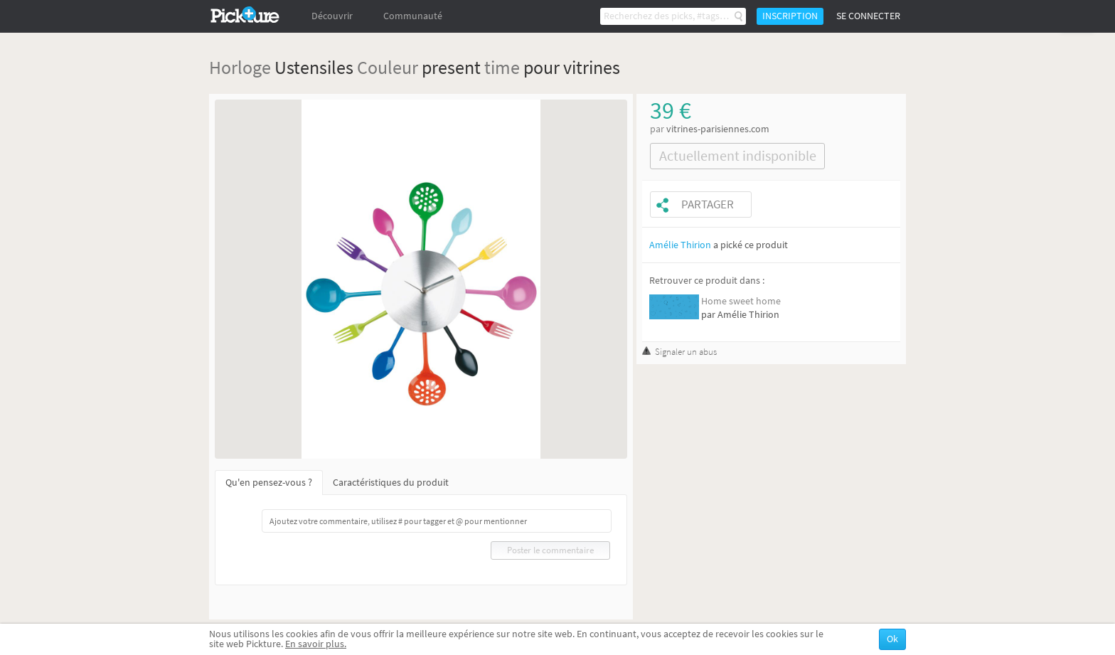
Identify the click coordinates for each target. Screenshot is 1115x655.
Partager (707, 204)
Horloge (240, 67)
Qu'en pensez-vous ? (268, 482)
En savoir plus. (315, 644)
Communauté (412, 16)
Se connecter (868, 16)
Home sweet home (741, 301)
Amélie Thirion (680, 245)
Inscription (790, 16)
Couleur (387, 67)
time (502, 67)
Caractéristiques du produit (391, 482)
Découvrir (332, 16)
